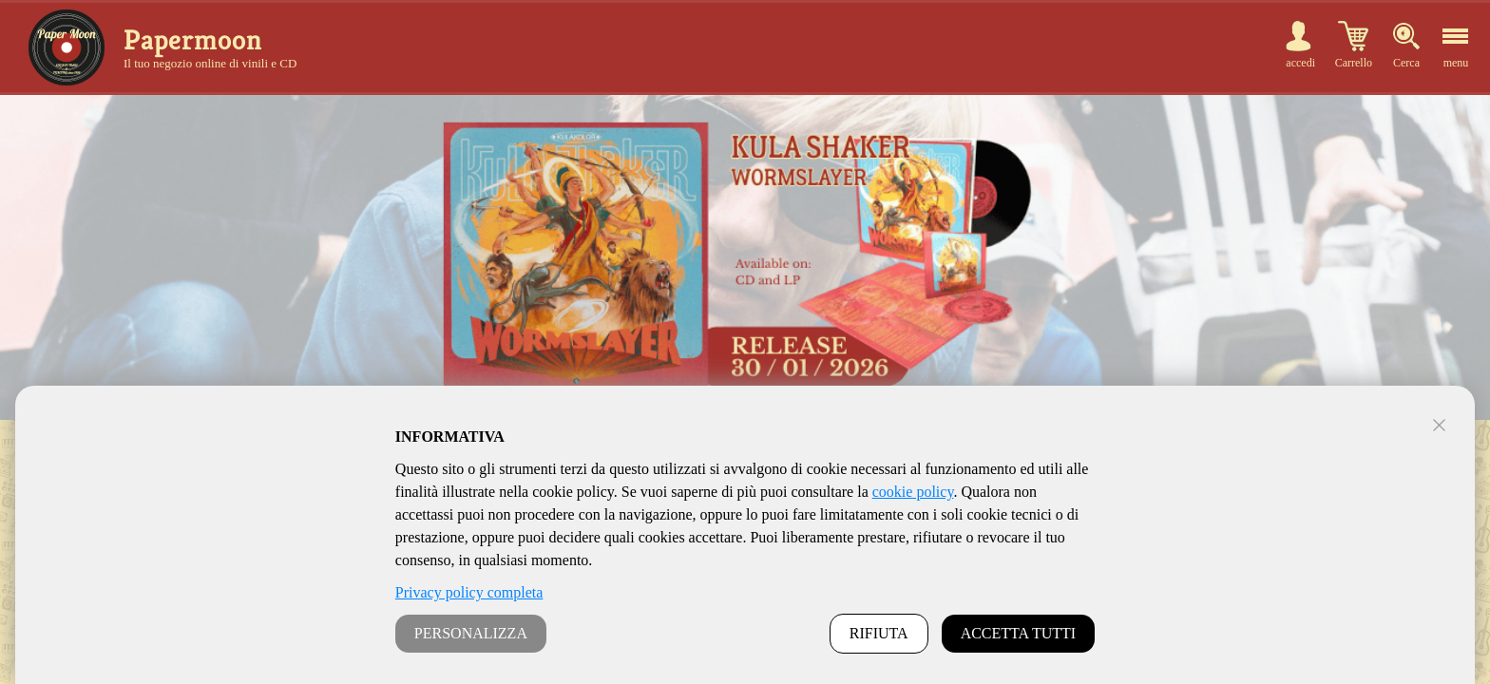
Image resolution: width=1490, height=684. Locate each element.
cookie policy (913, 492)
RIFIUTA (879, 633)
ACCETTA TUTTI (1019, 633)
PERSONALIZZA (470, 633)
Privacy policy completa (469, 592)
